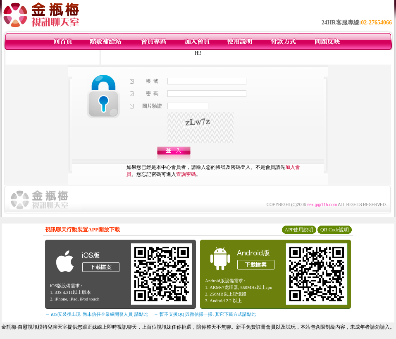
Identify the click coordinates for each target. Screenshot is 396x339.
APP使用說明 (298, 230)
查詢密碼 (186, 174)
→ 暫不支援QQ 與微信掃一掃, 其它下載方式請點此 (205, 314)
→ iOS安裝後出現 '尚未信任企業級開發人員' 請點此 (96, 314)
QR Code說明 (334, 230)
